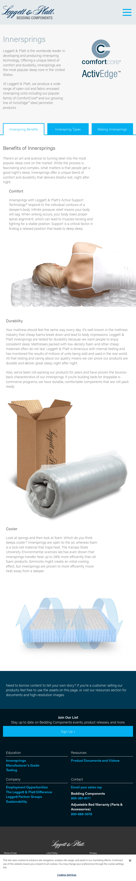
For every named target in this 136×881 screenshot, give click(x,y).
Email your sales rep (86, 787)
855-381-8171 (81, 798)
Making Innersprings (112, 129)
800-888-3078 (81, 813)
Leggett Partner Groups (24, 796)
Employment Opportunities (27, 787)
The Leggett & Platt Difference (29, 791)
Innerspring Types (68, 129)
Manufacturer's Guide (22, 765)
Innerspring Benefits (23, 129)
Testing (11, 769)
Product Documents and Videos (95, 760)
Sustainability (16, 801)
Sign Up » (68, 731)
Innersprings (16, 760)
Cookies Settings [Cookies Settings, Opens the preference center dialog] (66, 876)
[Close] (130, 862)
